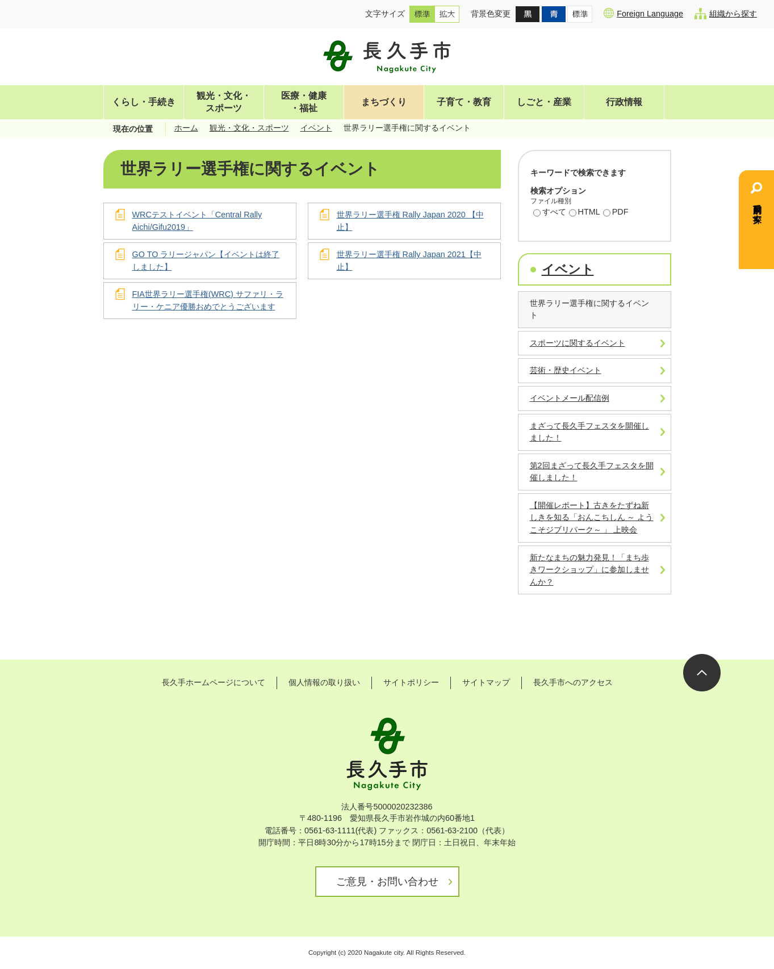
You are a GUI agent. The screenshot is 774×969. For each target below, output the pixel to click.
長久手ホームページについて (213, 682)
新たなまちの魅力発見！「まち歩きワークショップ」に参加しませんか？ (589, 569)
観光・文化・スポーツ (223, 102)
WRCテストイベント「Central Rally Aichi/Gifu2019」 (197, 221)
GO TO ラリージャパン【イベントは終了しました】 (206, 260)
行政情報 (624, 102)
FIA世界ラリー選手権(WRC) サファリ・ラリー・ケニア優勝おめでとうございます (207, 300)
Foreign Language (643, 13)
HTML (584, 213)
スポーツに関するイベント (577, 342)
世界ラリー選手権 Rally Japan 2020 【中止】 (410, 221)
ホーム (186, 127)
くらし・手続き (143, 102)
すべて (549, 213)
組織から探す (725, 13)
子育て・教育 (464, 102)
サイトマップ (486, 682)
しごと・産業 (544, 102)
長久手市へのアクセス (573, 682)
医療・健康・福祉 (304, 102)
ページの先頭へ (702, 672)
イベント (316, 127)
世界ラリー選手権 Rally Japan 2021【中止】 (409, 260)
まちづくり (384, 102)
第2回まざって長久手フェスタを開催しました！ (592, 472)
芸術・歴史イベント (565, 370)
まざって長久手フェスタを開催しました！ (589, 432)
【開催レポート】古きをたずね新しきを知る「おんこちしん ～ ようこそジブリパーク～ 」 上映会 (592, 517)
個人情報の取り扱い (324, 682)
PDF (616, 213)
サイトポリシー (411, 682)
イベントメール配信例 (569, 397)
